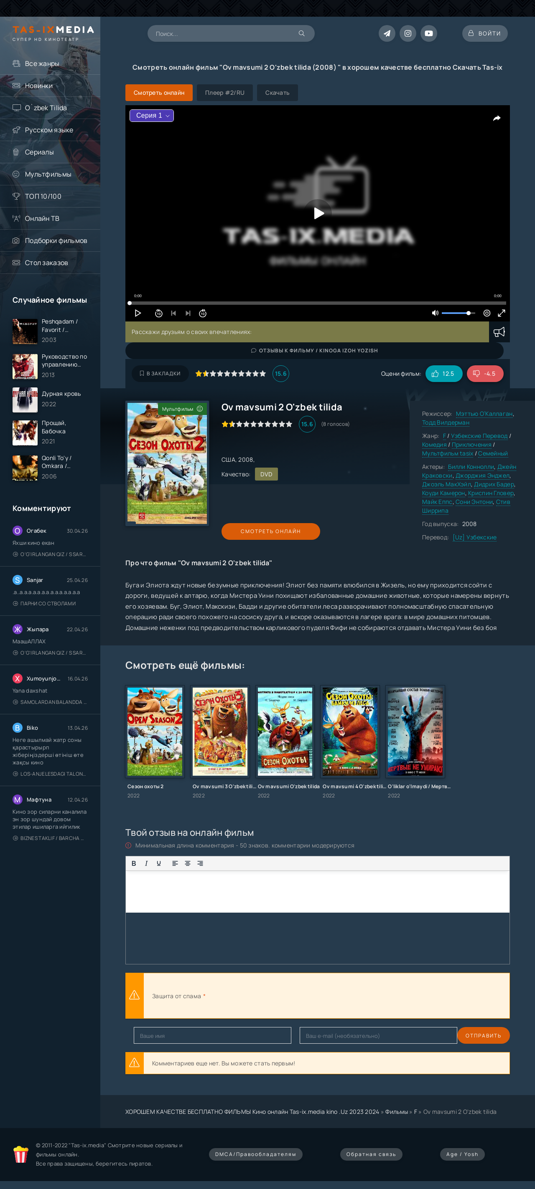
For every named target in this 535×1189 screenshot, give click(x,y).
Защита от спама (176, 996)
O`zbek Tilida (46, 107)
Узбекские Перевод (479, 436)
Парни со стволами (44, 611)
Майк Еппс (437, 502)
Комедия (434, 444)
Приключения (472, 444)
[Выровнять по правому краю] (200, 863)
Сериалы (39, 152)
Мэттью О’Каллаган (484, 413)
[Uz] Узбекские (475, 537)
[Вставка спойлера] (286, 863)
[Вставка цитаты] (261, 863)
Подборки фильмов (56, 240)
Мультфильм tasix (447, 453)
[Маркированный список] (216, 863)
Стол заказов (46, 262)
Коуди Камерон (443, 493)
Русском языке (49, 129)
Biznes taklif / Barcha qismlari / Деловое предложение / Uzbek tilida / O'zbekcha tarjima (50, 845)
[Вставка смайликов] (245, 863)
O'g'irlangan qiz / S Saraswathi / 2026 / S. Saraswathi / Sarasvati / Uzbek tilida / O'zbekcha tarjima (50, 561)
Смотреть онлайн (260, 531)
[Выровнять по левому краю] (175, 863)
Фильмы (396, 1112)
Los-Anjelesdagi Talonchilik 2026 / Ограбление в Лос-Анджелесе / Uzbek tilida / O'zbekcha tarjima (50, 781)
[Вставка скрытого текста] (299, 863)
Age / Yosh (462, 1154)
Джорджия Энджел (483, 475)
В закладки (160, 373)
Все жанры (42, 63)
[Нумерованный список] (229, 863)
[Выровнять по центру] (187, 863)
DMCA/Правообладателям (255, 1154)
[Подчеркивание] (159, 863)
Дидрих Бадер (494, 484)
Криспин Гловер (491, 493)
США (228, 459)
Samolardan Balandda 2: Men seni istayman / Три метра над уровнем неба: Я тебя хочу (50, 709)
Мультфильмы (48, 174)
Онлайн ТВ (42, 218)
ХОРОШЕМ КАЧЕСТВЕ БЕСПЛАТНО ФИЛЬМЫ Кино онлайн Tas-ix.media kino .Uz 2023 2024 (252, 1112)
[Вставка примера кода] (274, 863)
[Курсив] (146, 863)
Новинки (39, 85)
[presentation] (299, 995)
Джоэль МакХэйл (446, 484)
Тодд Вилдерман (445, 422)
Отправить (152, 1035)
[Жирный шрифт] (133, 863)
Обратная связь (371, 1154)
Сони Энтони (474, 502)
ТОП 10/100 (43, 196)
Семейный (493, 453)
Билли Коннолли (471, 467)
